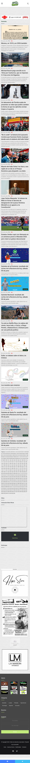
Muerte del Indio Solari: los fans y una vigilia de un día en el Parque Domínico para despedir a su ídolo (14, 169)
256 (6, 480)
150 (2, 466)
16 (22, 451)
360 (6, 493)
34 (20, 453)
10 (13, 451)
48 (13, 455)
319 (2, 488)
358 (2, 493)
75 (24, 456)
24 (6, 453)
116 (12, 461)
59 (1, 456)
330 (24, 488)
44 (7, 455)
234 (14, 476)
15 (20, 451)
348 (8, 491)
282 (6, 483)
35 (21, 453)
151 (4, 466)
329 (22, 488)
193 (10, 471)
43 (6, 455)
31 (16, 453)
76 (26, 456)
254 (2, 480)
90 (19, 458)
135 (24, 463)
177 (4, 470)
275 (18, 481)
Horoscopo (15, 569)
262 (18, 480)
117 (14, 461)
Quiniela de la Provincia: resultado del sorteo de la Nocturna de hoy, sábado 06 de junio (14, 268)
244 (8, 478)
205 (8, 473)
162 (26, 466)
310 (10, 486)
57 (26, 455)
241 (2, 478)
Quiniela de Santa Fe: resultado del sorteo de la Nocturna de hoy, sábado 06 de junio (14, 414)
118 (16, 461)
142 (12, 465)
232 (10, 476)
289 (20, 483)
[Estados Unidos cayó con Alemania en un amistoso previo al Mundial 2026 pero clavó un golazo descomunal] (15, 223)
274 (16, 481)
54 (21, 455)
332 (2, 490)
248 (16, 478)
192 (8, 471)
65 (10, 456)
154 (10, 466)
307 (4, 486)
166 (8, 468)
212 (22, 473)
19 (26, 451)
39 (27, 453)
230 (6, 476)
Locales (10, 702)
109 (24, 460)
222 (16, 475)
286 (14, 483)
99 (4, 460)
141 (10, 465)
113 (6, 461)
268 (4, 481)
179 (8, 470)
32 (17, 453)
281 (4, 483)
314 (18, 486)
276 (20, 481)
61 (4, 456)
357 (26, 491)
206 (10, 473)
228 (2, 476)
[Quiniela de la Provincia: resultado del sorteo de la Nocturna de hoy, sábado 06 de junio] (15, 255)
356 (24, 491)
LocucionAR (15, 744)
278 (24, 481)
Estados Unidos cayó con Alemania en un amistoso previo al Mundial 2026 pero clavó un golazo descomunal (14, 237)
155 (12, 466)
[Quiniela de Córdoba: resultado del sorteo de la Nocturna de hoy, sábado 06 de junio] (15, 430)
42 (4, 455)
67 (13, 456)
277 (22, 481)
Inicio (5, 747)
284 (10, 483)
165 (6, 468)
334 (6, 490)
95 (26, 458)
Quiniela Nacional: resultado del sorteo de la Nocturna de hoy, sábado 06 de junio (14, 297)
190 (4, 471)
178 (6, 470)
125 (4, 463)
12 (16, 451)
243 (6, 478)
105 (16, 460)
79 (3, 458)
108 (22, 460)
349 (10, 491)
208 (14, 473)
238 (22, 476)
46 (10, 455)
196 (16, 471)
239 (24, 476)
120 (20, 461)
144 (16, 465)
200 (24, 471)
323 (10, 488)
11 (15, 451)
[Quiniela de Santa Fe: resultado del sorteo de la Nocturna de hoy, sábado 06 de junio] (15, 401)
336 (10, 490)
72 (20, 456)
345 (2, 491)
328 (20, 488)
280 (2, 483)
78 (1, 458)
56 (24, 455)
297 (10, 485)
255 (4, 480)
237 (20, 476)
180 (10, 470)
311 (12, 486)
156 (14, 466)
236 (18, 476)
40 (1, 455)
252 (24, 478)
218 (8, 475)
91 (20, 458)
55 (23, 455)
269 (6, 481)
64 (9, 456)
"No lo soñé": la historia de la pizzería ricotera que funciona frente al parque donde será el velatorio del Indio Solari (15, 137)
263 (20, 480)
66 (11, 456)
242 (4, 478)
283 (8, 483)
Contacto (3, 717)
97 (1, 460)
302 (20, 485)
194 (12, 471)
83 (9, 458)
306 (2, 486)
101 (8, 460)
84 (10, 458)
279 (26, 481)
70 (17, 456)
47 (11, 455)
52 (19, 455)
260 (14, 480)
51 (17, 455)
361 (8, 493)
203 (4, 473)
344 (26, 490)
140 (8, 465)
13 (18, 451)
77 (27, 456)
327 (18, 488)
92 (21, 458)
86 (13, 458)
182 (14, 470)
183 (16, 470)
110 (26, 460)
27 (10, 453)
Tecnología (4, 705)
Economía (17, 705)
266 (26, 480)
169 (14, 468)
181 (12, 470)
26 (9, 453)
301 (18, 485)
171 (18, 468)
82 (7, 458)
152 (6, 466)
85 (11, 458)
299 (14, 485)
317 (24, 486)
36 (23, 453)
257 (8, 480)
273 (14, 481)
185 (20, 470)
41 (3, 455)
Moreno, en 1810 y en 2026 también (14, 43)
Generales (4, 702)
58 (27, 455)
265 (24, 480)
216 (4, 475)
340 (18, 490)
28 (11, 453)
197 (18, 471)
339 (16, 490)
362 (10, 493)
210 (18, 473)
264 (22, 480)
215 (2, 475)
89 (17, 458)
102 (10, 460)
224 (20, 475)
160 (22, 466)
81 (6, 458)
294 (4, 485)
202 (2, 473)
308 (6, 486)
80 (4, 458)
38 (26, 453)
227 (26, 475)
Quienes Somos (11, 747)
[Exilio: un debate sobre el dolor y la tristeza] (15, 344)
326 (16, 488)
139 (6, 465)
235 (16, 476)
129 (12, 463)
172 (20, 468)
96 (27, 458)
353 (18, 491)
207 (12, 473)
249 (18, 478)
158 (18, 466)
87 (14, 458)
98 (3, 460)
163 (2, 468)
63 (7, 456)
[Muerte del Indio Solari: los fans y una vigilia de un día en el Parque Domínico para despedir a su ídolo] (15, 155)
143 (14, 465)
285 (12, 483)
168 (12, 468)
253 (26, 478)
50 (16, 455)
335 (8, 490)
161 (24, 466)
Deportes (11, 705)
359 (4, 493)
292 (26, 483)
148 (24, 465)
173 (22, 468)
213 (24, 473)
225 (22, 475)
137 (2, 465)
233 (12, 476)
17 (23, 451)
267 (2, 481)
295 (6, 485)
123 (26, 461)
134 (22, 463)
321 (6, 488)
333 (4, 490)
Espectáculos (23, 702)
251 (22, 478)
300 (16, 485)
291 (24, 483)
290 (22, 483)
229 (4, 476)
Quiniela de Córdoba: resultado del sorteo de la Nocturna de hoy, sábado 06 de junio (14, 443)
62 (6, 456)
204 (6, 473)
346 (4, 491)
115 (10, 461)
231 (8, 476)
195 (14, 471)
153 (8, 466)
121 (22, 461)
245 (10, 478)
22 (3, 453)
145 (18, 465)
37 (24, 453)
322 (8, 488)
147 (22, 465)
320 (4, 488)
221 (14, 475)
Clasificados (18, 747)
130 (14, 463)
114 (8, 461)
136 (26, 463)
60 (3, 456)
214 (26, 473)
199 (22, 471)
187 (24, 470)
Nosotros (3, 710)
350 (12, 491)
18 (25, 451)
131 (16, 463)
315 (20, 486)
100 (6, 460)
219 (10, 475)
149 (26, 465)
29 (13, 453)
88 (16, 458)
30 (14, 453)
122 (24, 461)
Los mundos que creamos (10, 385)
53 (20, 455)
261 (16, 480)
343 (24, 490)
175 (26, 468)
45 (9, 455)
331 (26, 488)
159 (20, 466)
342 (22, 490)
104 (14, 460)
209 (16, 473)
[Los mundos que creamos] (15, 374)
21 (1, 453)
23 (4, 453)
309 (8, 486)
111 (2, 461)
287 (16, 483)
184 (18, 470)
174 (24, 468)
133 (20, 463)
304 (24, 485)
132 (18, 463)
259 (12, 480)
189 (2, 471)
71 (19, 456)
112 (4, 461)
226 (24, 475)
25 (7, 453)
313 (16, 486)
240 (26, 476)
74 (23, 456)
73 (21, 456)
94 (24, 458)
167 (10, 468)
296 (8, 485)
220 (12, 475)
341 (20, 490)
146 (20, 465)
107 (20, 460)
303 (22, 485)
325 (14, 488)
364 (14, 493)
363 (12, 493)
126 (6, 463)
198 (20, 471)
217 (6, 475)
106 (18, 460)
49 (14, 455)
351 (14, 491)
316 (22, 486)
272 (12, 481)
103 (12, 460)
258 (10, 480)
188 (26, 470)
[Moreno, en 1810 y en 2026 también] (15, 32)
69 (16, 456)
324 (12, 488)
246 (12, 478)
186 (22, 470)
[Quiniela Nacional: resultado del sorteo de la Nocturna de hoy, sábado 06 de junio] (15, 284)
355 (22, 491)
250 (20, 478)
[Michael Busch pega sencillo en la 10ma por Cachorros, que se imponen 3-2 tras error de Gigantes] (15, 60)
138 (4, 465)
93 (23, 458)
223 (18, 475)
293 (2, 485)
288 (18, 483)
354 (20, 491)
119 (18, 461)
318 (26, 486)
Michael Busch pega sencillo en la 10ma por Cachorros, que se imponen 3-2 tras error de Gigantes (14, 73)
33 (19, 453)
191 (6, 471)
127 (8, 463)
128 (10, 463)
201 (26, 471)
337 (12, 490)
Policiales (16, 702)
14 (19, 451)
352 (16, 491)
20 (28, 451)
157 (16, 466)
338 (14, 490)
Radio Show (15, 538)
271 (10, 481)
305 (26, 485)
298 (12, 485)
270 (8, 481)
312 (14, 486)
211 (20, 473)
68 (14, 456)
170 (16, 468)
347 (6, 491)
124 (2, 463)
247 (14, 478)
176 (2, 470)
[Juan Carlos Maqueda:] (15, 187)
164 (4, 468)
